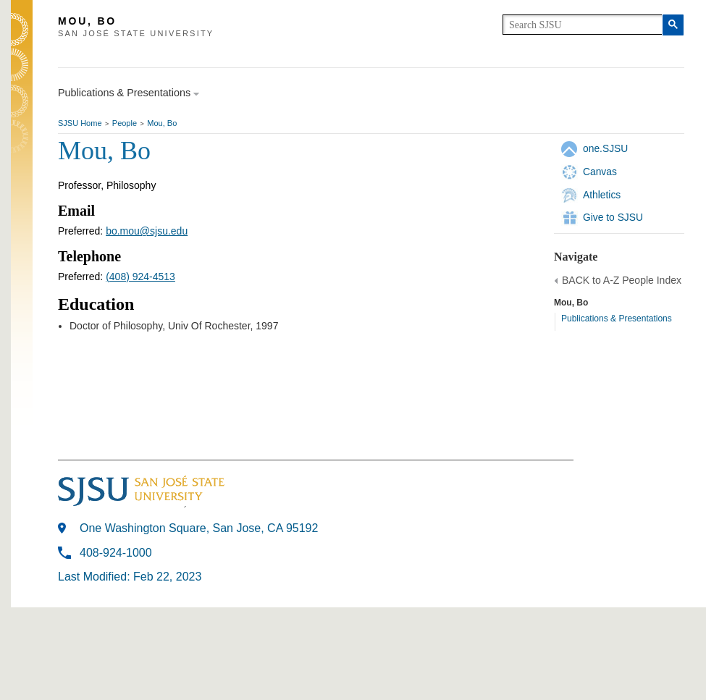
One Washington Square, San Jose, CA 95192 (199, 528)
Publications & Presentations (616, 318)
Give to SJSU (613, 217)
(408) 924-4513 (140, 276)
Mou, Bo (162, 123)
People (124, 123)
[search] (583, 24)
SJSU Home (80, 123)
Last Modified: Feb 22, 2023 (129, 576)
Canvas (600, 171)
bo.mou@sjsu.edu (147, 231)
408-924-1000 (116, 553)
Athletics (602, 195)
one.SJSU (605, 148)
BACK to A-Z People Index (621, 280)
